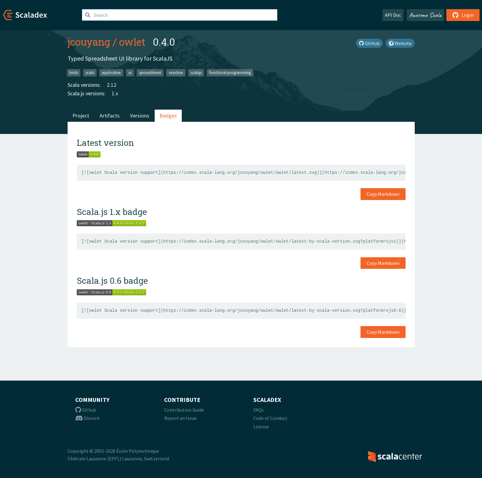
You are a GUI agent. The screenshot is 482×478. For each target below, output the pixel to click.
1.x (115, 93)
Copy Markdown (383, 194)
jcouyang (89, 41)
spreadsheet (150, 72)
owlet (132, 41)
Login (462, 15)
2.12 (111, 84)
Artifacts (110, 115)
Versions (139, 115)
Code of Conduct (270, 418)
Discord (87, 418)
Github (85, 410)
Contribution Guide (184, 410)
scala (90, 72)
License (261, 427)
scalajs (196, 72)
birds (73, 72)
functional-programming (230, 72)
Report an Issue (180, 418)
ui (130, 72)
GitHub (369, 43)
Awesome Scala (425, 15)
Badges (168, 115)
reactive (176, 72)
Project (80, 115)
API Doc (393, 15)
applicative (111, 72)
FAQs (258, 410)
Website (400, 43)
